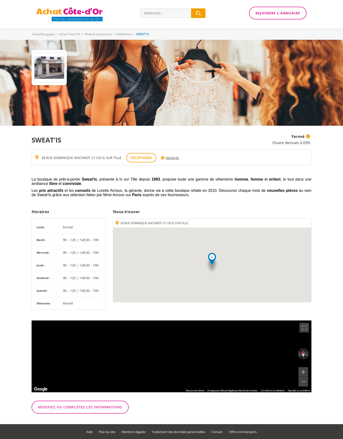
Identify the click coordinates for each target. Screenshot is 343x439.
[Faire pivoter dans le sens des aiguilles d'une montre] (307, 353)
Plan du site (107, 432)
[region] (171, 356)
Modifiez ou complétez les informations (80, 407)
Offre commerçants (243, 432)
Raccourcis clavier (195, 390)
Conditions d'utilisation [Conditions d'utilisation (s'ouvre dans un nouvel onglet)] (273, 390)
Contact (217, 432)
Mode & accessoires (98, 34)
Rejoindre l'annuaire (277, 13)
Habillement (124, 34)
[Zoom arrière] (303, 382)
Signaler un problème (299, 390)
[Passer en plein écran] (304, 327)
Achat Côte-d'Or (70, 34)
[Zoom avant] (303, 372)
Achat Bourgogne (43, 34)
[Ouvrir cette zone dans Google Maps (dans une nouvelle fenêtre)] (41, 389)
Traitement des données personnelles (178, 432)
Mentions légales (133, 432)
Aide (89, 432)
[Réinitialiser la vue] (303, 353)
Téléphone (141, 157)
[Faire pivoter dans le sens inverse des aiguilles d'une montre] (299, 353)
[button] (212, 263)
